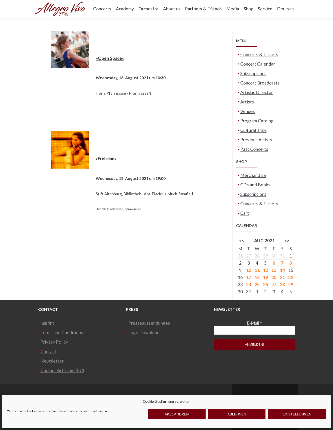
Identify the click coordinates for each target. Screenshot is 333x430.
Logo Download (144, 332)
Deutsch (285, 8)
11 (257, 270)
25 (257, 284)
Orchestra (148, 8)
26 (265, 284)
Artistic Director (256, 92)
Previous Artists (256, 139)
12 (265, 270)
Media (232, 8)
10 (248, 270)
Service (265, 8)
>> (287, 240)
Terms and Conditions (61, 332)
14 (282, 270)
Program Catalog (257, 120)
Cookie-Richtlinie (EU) (62, 370)
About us (171, 8)
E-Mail (254, 323)
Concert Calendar (257, 64)
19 (265, 277)
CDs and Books (255, 184)
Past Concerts (254, 149)
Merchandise (253, 175)
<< (241, 240)
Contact (48, 351)
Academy (125, 8)
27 (273, 284)
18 (257, 277)
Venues (247, 111)
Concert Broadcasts (260, 82)
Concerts (102, 8)
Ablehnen (237, 414)
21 (282, 277)
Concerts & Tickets (259, 54)
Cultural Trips (253, 130)
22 (290, 277)
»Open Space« (110, 58)
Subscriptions (253, 73)
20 (273, 277)
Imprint (47, 323)
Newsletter (52, 360)
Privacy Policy (54, 342)
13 (273, 270)
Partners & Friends (203, 8)
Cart (244, 213)
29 (290, 284)
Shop (248, 8)
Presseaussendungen (149, 323)
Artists (247, 101)
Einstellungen (296, 414)
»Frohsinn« (106, 158)
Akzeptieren (177, 414)
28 (282, 284)
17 (248, 277)
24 (248, 284)
